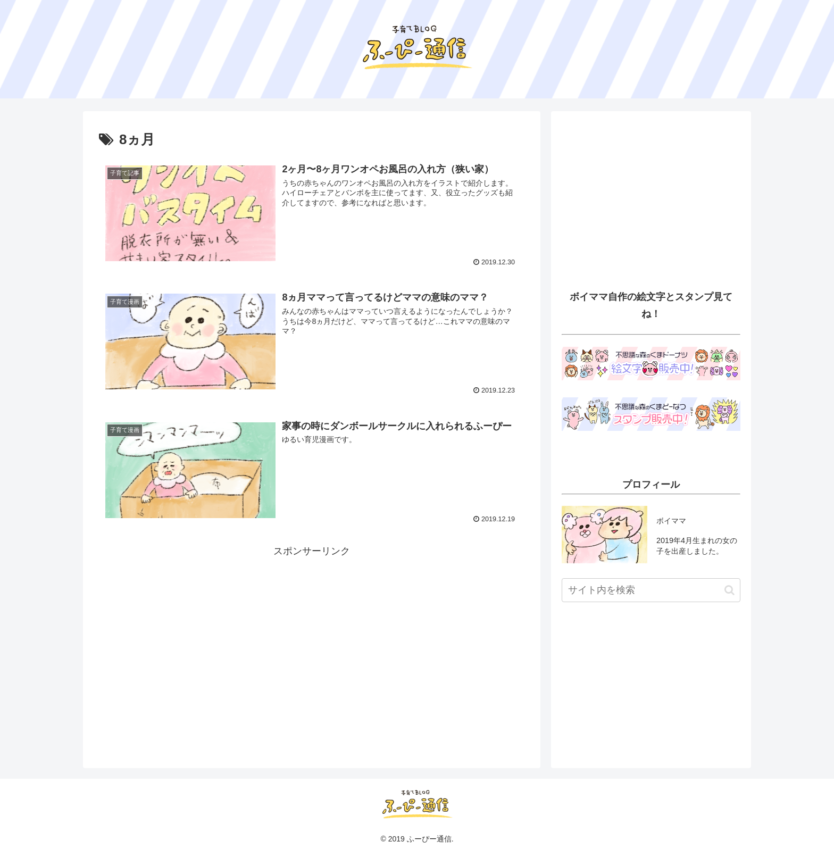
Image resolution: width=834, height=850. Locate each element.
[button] (729, 590)
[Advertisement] (311, 634)
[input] (651, 590)
